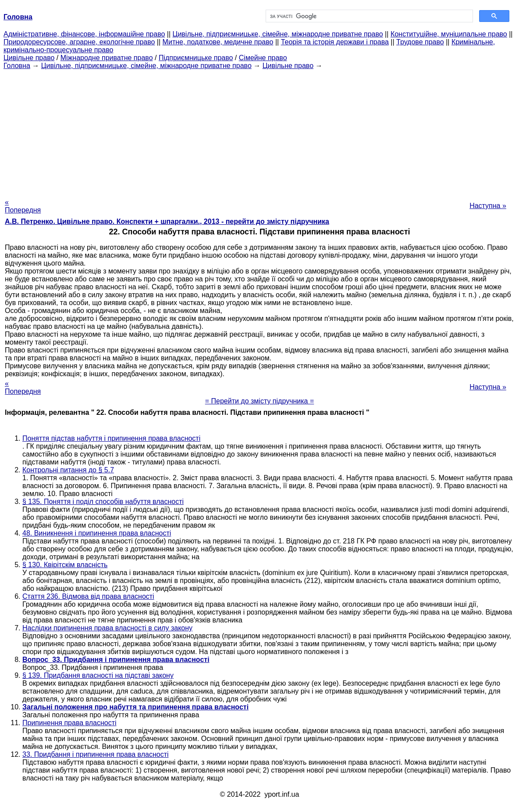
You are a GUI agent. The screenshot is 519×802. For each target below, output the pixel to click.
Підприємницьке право (196, 57)
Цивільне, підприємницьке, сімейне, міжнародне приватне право (278, 34)
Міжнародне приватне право (106, 57)
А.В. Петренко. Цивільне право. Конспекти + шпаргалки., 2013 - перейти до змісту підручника (167, 221)
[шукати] (368, 16)
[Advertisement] (259, 131)
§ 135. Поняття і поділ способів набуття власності (103, 501)
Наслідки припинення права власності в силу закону (107, 628)
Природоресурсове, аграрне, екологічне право (79, 42)
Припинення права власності (69, 722)
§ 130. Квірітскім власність (64, 564)
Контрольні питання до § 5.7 (68, 470)
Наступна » (487, 205)
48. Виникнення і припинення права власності (96, 533)
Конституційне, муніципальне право (449, 34)
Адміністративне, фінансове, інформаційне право (84, 34)
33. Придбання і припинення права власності (95, 754)
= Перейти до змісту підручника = (259, 401)
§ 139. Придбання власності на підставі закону (98, 675)
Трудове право (420, 42)
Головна (17, 65)
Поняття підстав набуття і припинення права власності (111, 438)
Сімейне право (263, 57)
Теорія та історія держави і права (335, 42)
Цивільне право (29, 57)
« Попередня (23, 206)
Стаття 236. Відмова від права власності (88, 596)
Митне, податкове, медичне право (218, 42)
